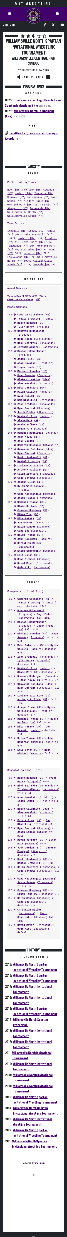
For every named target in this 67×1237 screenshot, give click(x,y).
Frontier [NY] (32, 190)
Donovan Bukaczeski (30, 331)
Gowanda (40, 429)
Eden (46, 379)
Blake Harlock (27, 506)
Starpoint (46, 400)
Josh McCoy (24, 437)
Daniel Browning (28, 461)
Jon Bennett (25, 522)
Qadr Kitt (24, 567)
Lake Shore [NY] (33, 242)
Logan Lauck (25, 367)
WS (38, 359)
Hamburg (45, 392)
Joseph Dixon (26, 482)
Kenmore (43, 527)
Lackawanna (42, 339)
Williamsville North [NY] (25, 212)
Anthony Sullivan (29, 470)
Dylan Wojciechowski (31, 486)
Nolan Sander (26, 527)
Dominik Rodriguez (30, 433)
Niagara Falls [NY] (37, 201)
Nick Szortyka (27, 343)
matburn (40, 1163)
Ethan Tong (24, 514)
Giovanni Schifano (30, 449)
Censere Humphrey (29, 510)
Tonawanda (46, 343)
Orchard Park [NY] (20, 205)
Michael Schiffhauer (31, 351)
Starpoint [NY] (17, 208)
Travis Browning (28, 319)
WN (37, 299)
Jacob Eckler (26, 412)
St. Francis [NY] (46, 205)
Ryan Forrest (26, 408)
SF (38, 367)
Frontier (49, 319)
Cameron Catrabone (20, 299)
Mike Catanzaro (27, 388)
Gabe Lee (23, 531)
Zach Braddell (27, 404)
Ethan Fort (24, 429)
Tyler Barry (25, 327)
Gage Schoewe (26, 478)
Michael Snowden (28, 371)
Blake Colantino (28, 379)
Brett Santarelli (29, 457)
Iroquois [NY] (44, 193)
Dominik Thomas (27, 502)
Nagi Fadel (24, 339)
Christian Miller (29, 543)
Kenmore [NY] (16, 197)
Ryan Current (26, 453)
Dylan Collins (27, 392)
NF (44, 371)
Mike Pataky (25, 518)
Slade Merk (24, 420)
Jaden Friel (25, 359)
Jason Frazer (26, 498)
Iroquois (43, 327)
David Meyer (25, 563)
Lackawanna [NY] (38, 197)
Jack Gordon (25, 441)
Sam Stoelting (27, 400)
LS (41, 323)
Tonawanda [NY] (40, 208)
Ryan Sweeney (26, 375)
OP (45, 457)
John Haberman (27, 539)
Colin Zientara (27, 474)
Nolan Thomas (26, 535)
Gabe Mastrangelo (29, 494)
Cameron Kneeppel (29, 445)
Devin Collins (27, 416)
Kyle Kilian (25, 396)
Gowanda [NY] (42, 264)
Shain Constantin (29, 551)
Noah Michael (26, 559)
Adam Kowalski (27, 363)
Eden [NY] (14, 190)
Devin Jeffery (27, 424)
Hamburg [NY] (24, 193)
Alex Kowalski (27, 383)
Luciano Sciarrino (30, 465)
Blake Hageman (27, 323)
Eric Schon (24, 555)
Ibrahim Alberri (28, 347)
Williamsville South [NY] (25, 216)
